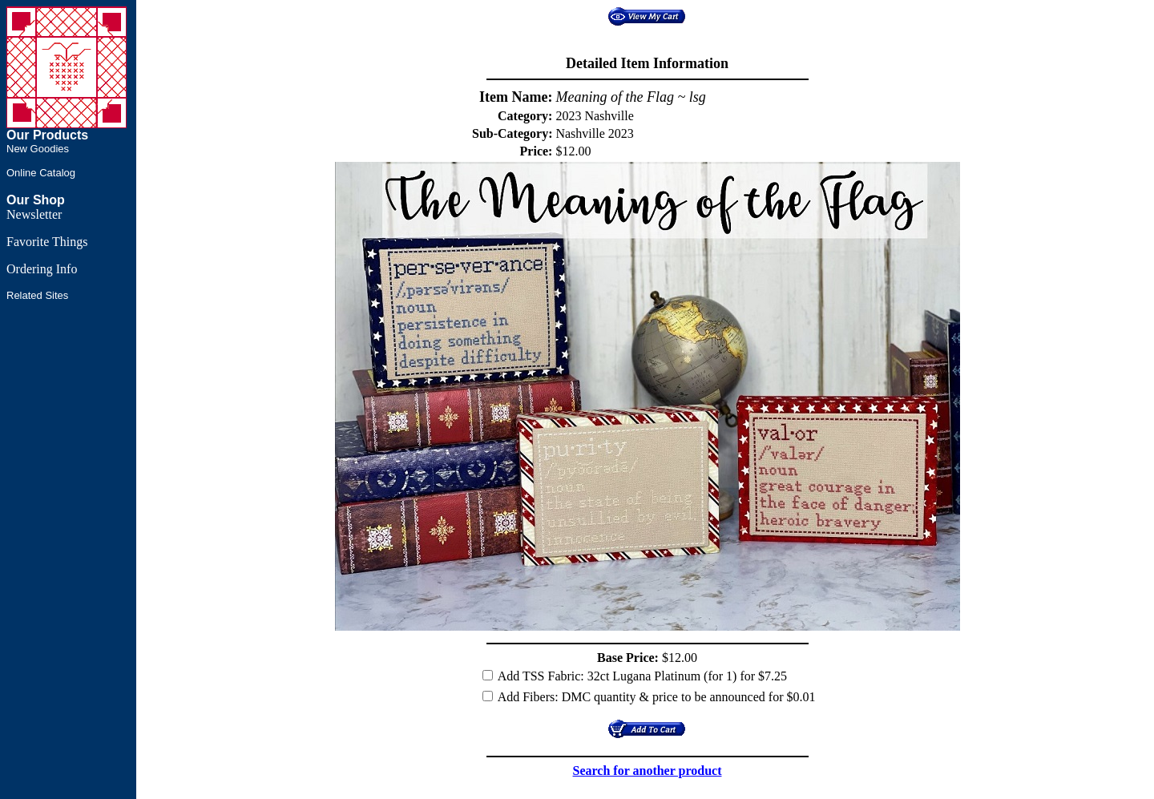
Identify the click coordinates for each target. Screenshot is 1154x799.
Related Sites (37, 295)
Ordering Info (41, 269)
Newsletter (34, 214)
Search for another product (647, 770)
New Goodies (37, 149)
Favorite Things (46, 241)
